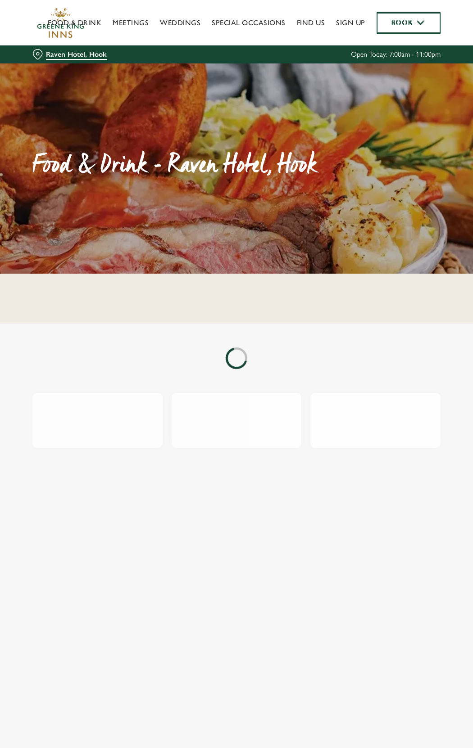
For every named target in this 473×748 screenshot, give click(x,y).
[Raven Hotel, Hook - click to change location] (69, 54)
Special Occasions (249, 22)
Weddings (180, 22)
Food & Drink (74, 22)
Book (409, 22)
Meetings (131, 22)
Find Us (311, 22)
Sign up (350, 22)
